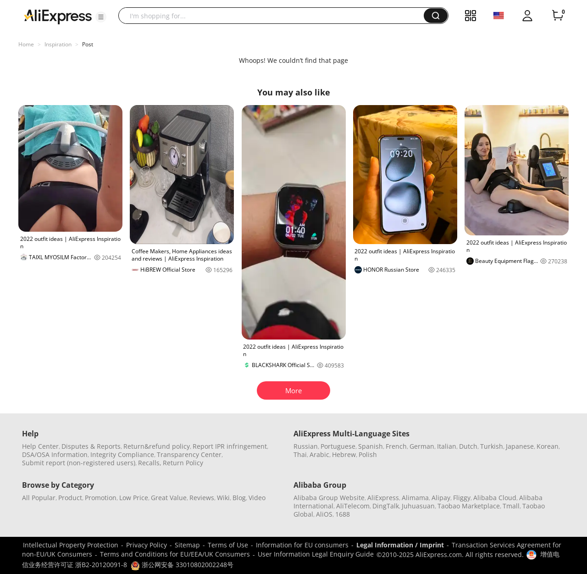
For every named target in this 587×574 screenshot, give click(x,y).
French (396, 446)
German (422, 446)
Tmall (511, 506)
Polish (368, 454)
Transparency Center (189, 454)
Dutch (468, 446)
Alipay (441, 497)
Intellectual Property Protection (70, 545)
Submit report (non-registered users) (78, 462)
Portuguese (338, 446)
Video (257, 497)
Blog (239, 497)
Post (87, 44)
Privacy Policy (146, 545)
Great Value (169, 497)
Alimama (415, 497)
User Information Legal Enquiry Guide (316, 554)
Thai (300, 454)
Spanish (370, 446)
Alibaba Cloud (494, 497)
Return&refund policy (156, 446)
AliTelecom (353, 506)
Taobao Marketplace (468, 506)
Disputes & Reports (91, 446)
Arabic (319, 454)
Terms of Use (228, 545)
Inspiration (58, 44)
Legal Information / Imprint (400, 545)
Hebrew (344, 454)
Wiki (223, 497)
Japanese (520, 446)
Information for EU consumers (302, 545)
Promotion (100, 497)
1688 (342, 514)
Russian (306, 446)
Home (26, 44)
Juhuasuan (418, 506)
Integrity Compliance (122, 454)
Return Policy (183, 462)
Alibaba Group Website (329, 497)
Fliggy (462, 497)
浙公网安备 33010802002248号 (182, 564)
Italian (446, 446)
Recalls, (149, 462)
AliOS (324, 514)
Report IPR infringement (230, 446)
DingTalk (385, 506)
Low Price (133, 497)
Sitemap (187, 545)
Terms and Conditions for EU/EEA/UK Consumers (175, 554)
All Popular (38, 497)
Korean (548, 446)
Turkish (491, 446)
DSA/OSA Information (55, 454)
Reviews (201, 497)
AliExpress (383, 497)
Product (70, 497)
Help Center (40, 446)
